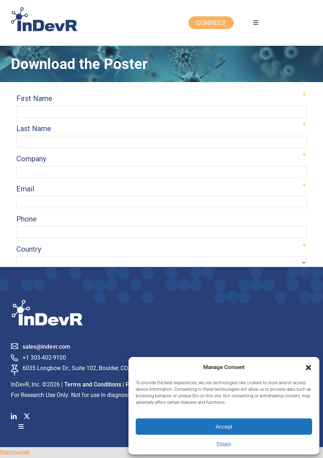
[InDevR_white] (47, 302)
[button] (308, 367)
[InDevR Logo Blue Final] (44, 10)
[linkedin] (14, 416)
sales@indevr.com (46, 346)
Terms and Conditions (92, 384)
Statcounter (15, 452)
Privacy (224, 443)
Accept (224, 426)
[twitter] (27, 416)
